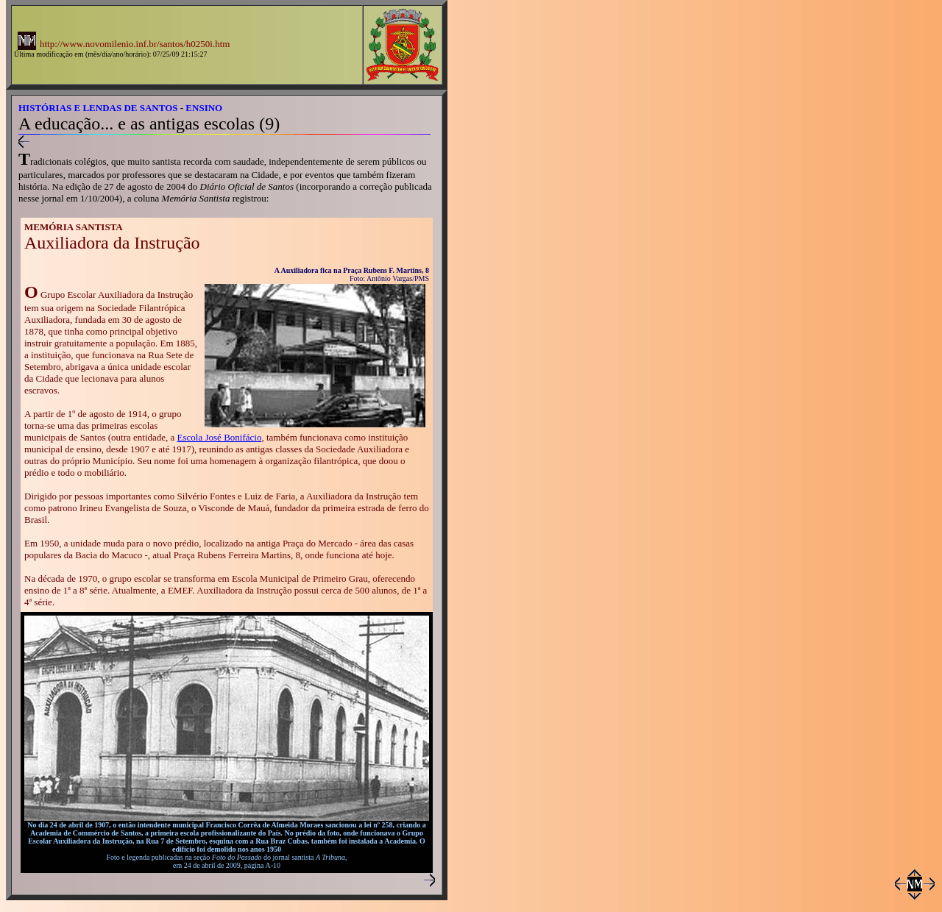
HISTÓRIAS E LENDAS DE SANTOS (98, 107)
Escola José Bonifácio (219, 437)
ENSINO (203, 107)
